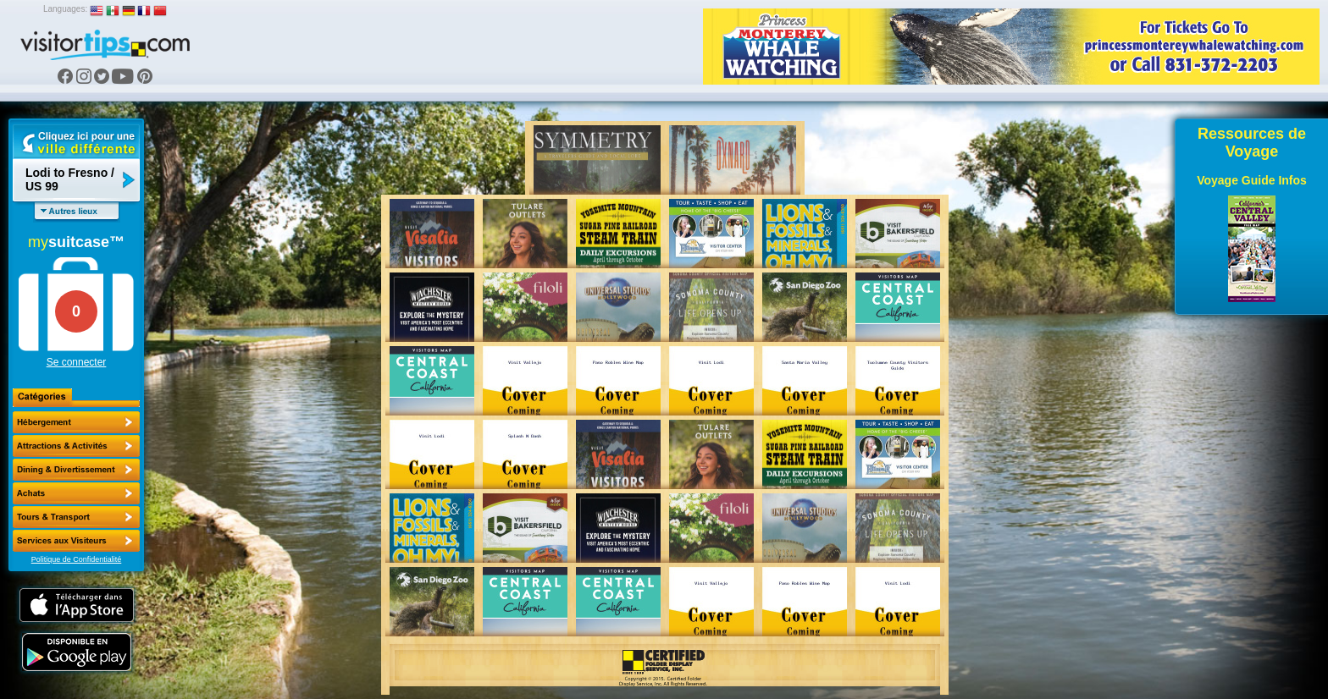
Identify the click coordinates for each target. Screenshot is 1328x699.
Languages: (65, 9)
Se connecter (77, 362)
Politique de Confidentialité (76, 559)
